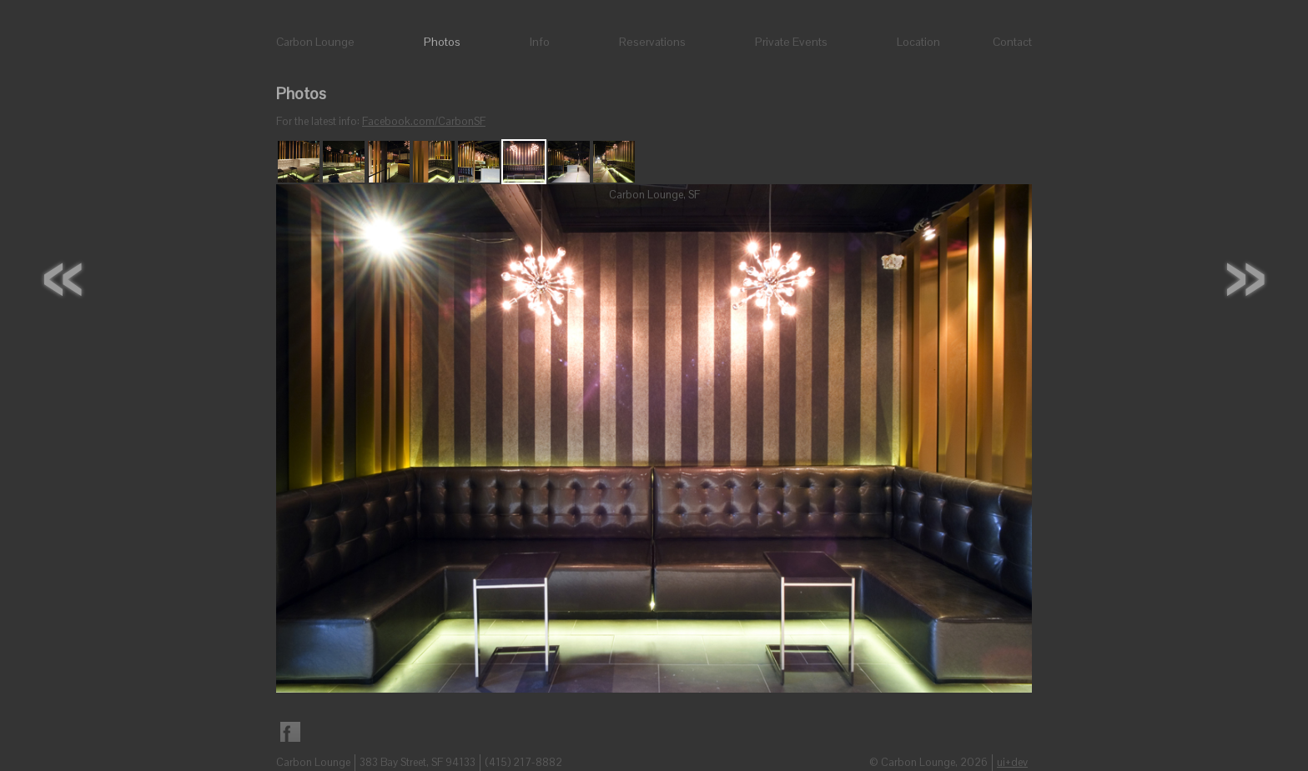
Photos (442, 41)
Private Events (791, 41)
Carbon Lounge (315, 41)
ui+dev (1012, 762)
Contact (1012, 41)
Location (918, 41)
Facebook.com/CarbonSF (423, 121)
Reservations (652, 41)
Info (540, 41)
